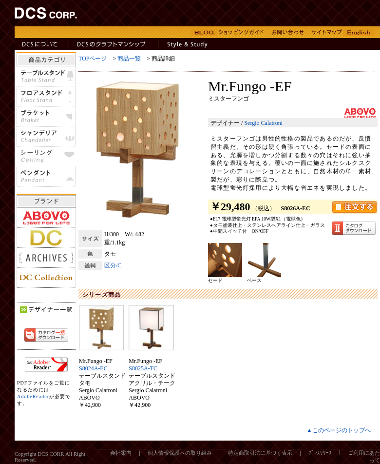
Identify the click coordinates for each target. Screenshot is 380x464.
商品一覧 (129, 58)
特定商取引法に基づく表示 (260, 453)
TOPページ (92, 58)
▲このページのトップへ (338, 430)
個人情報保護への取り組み (180, 453)
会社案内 (121, 453)
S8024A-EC (93, 368)
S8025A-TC (143, 368)
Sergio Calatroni (263, 123)
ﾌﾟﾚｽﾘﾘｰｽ (320, 453)
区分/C (112, 265)
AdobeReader (33, 396)
